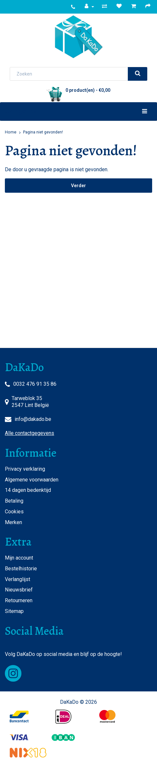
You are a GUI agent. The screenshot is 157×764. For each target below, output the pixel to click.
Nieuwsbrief (19, 590)
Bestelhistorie (21, 568)
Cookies (14, 511)
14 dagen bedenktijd (28, 490)
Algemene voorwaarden (31, 480)
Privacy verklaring (25, 469)
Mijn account (19, 558)
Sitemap (14, 611)
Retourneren (18, 600)
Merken (13, 522)
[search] (137, 74)
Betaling (14, 501)
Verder (78, 185)
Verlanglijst (17, 579)
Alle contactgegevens (29, 433)
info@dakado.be (33, 419)
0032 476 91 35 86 (34, 384)
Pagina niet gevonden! (43, 132)
